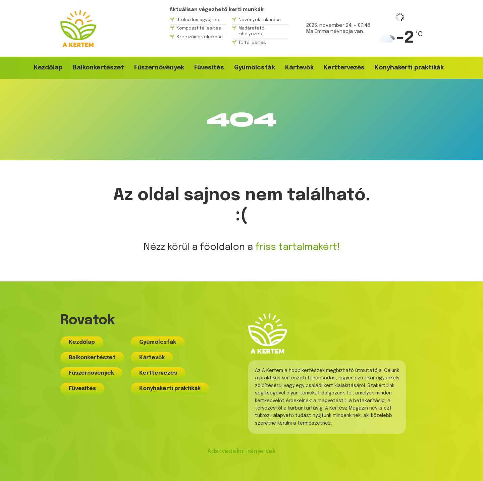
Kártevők (299, 68)
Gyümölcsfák (254, 68)
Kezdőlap (48, 68)
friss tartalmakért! (297, 247)
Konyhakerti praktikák (409, 68)
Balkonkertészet (98, 68)
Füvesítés (209, 68)
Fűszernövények (159, 68)
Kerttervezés (344, 68)
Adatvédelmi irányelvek (241, 451)
